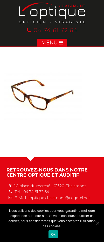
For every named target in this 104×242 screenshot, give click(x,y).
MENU (52, 43)
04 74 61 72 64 (52, 30)
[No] (97, 223)
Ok (53, 234)
